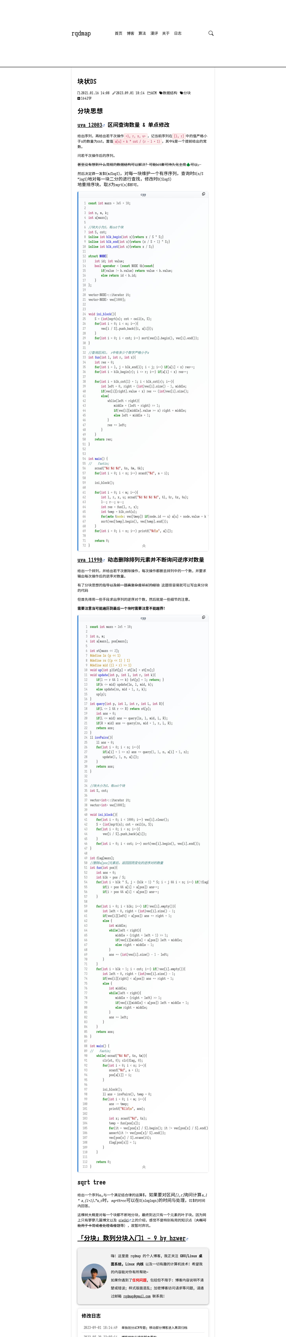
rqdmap (81, 33)
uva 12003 (89, 125)
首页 (118, 33)
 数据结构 (168, 93)
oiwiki (124, 1220)
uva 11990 (89, 560)
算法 (142, 33)
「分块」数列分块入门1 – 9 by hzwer (131, 1238)
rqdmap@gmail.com (137, 1296)
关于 (166, 33)
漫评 (154, 33)
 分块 (185, 93)
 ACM (152, 93)
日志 (178, 33)
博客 (130, 33)
